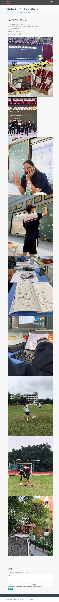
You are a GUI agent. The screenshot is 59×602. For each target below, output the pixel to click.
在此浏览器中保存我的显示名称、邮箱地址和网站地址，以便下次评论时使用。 (25, 586)
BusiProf (26, 599)
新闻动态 (11, 12)
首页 (7, 12)
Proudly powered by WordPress (13, 599)
